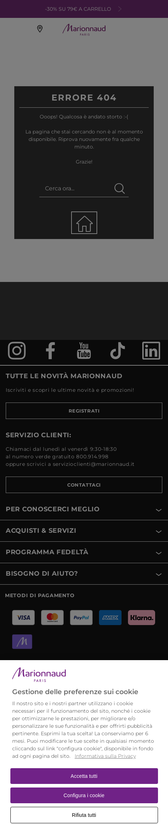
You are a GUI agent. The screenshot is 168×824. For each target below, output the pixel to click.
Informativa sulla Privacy (105, 762)
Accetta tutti (84, 782)
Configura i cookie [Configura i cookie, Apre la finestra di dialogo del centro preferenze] (84, 801)
